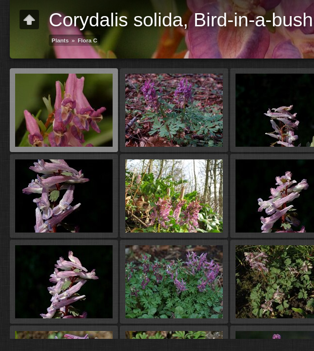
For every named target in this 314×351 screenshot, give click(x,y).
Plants (60, 40)
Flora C (87, 40)
